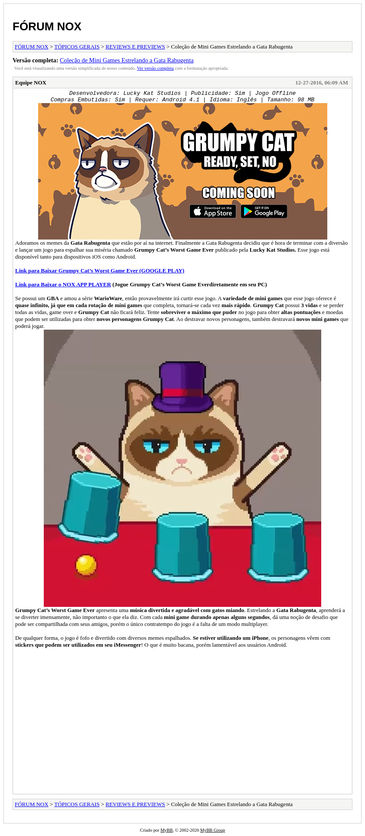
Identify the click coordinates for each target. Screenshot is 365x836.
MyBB (166, 830)
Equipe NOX (30, 82)
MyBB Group (212, 830)
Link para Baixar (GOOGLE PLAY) (99, 270)
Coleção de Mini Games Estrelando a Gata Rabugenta (126, 60)
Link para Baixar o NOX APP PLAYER (63, 284)
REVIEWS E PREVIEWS (135, 46)
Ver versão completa (155, 68)
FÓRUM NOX (47, 26)
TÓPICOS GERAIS (76, 46)
